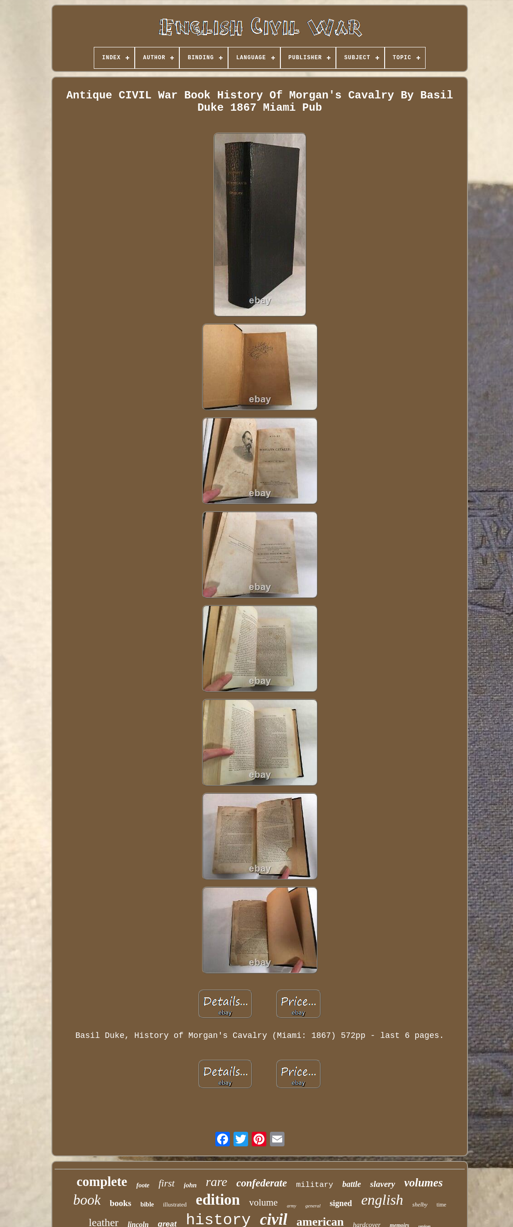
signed (341, 1203)
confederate (261, 1183)
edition (218, 1199)
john (190, 1185)
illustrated (175, 1204)
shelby (419, 1204)
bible (147, 1204)
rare (216, 1182)
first (166, 1183)
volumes (423, 1182)
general (313, 1205)
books (121, 1203)
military (314, 1185)
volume (263, 1202)
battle (351, 1184)
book (87, 1200)
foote (142, 1185)
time (441, 1204)
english (382, 1199)
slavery (382, 1184)
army (291, 1205)
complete (101, 1181)
